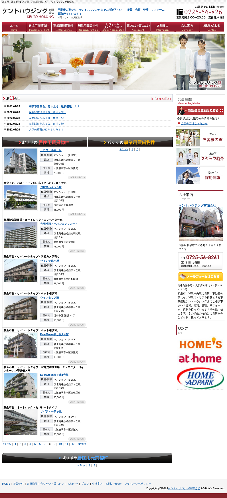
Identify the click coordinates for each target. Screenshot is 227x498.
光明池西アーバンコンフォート (59, 223)
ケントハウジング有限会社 (184, 488)
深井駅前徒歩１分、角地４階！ (47, 112)
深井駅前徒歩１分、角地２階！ (47, 123)
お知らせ (72, 483)
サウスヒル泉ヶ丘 (51, 150)
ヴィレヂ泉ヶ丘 (49, 260)
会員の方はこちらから (194, 123)
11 (66, 444)
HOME (6, 483)
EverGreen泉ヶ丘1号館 (54, 374)
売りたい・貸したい (52, 483)
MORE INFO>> (77, 177)
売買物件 (32, 483)
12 (73, 444)
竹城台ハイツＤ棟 (51, 187)
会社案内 (97, 483)
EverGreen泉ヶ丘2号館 (54, 334)
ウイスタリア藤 (49, 297)
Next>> (82, 444)
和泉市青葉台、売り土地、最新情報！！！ (54, 106)
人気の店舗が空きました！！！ (47, 129)
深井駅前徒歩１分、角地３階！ (47, 118)
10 (60, 444)
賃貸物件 (18, 483)
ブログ (85, 483)
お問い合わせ (113, 483)
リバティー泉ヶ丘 (51, 411)
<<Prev (7, 444)
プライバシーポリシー (137, 483)
